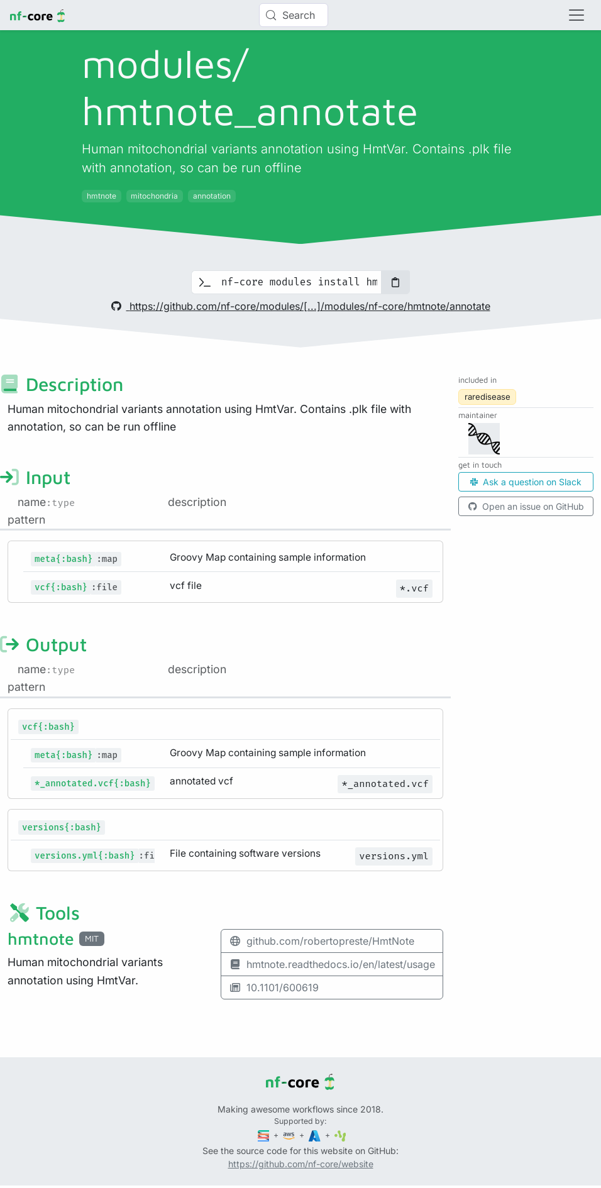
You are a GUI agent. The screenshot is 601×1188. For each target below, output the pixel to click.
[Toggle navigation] (576, 15)
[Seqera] (265, 1135)
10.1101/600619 (274, 987)
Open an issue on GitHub (526, 506)
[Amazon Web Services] (290, 1135)
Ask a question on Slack (526, 481)
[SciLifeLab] (340, 1135)
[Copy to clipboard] (395, 282)
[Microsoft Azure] (316, 1135)
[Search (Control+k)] (293, 15)
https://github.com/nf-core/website (300, 1163)
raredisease (487, 397)
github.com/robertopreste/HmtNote (321, 941)
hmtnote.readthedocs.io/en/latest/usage (332, 964)
